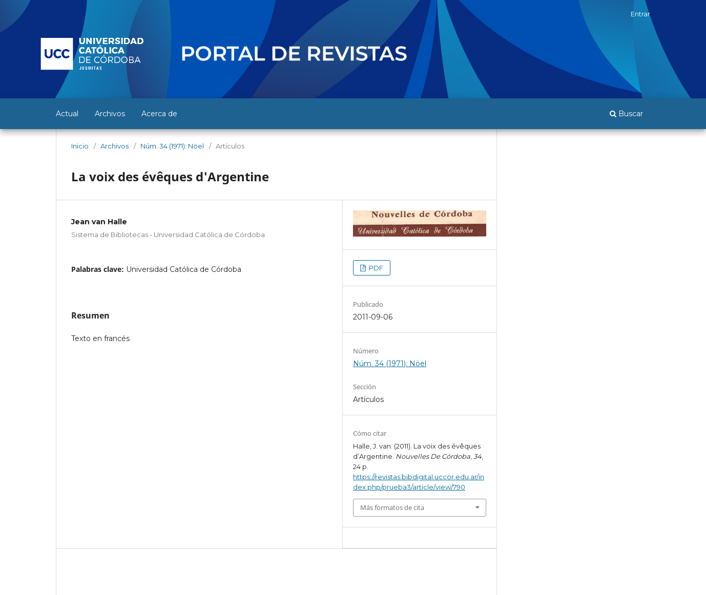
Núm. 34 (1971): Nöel (172, 146)
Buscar (626, 113)
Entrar (640, 14)
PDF (375, 268)
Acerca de (159, 113)
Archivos (110, 113)
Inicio (80, 146)
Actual (67, 113)
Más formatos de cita (392, 507)
